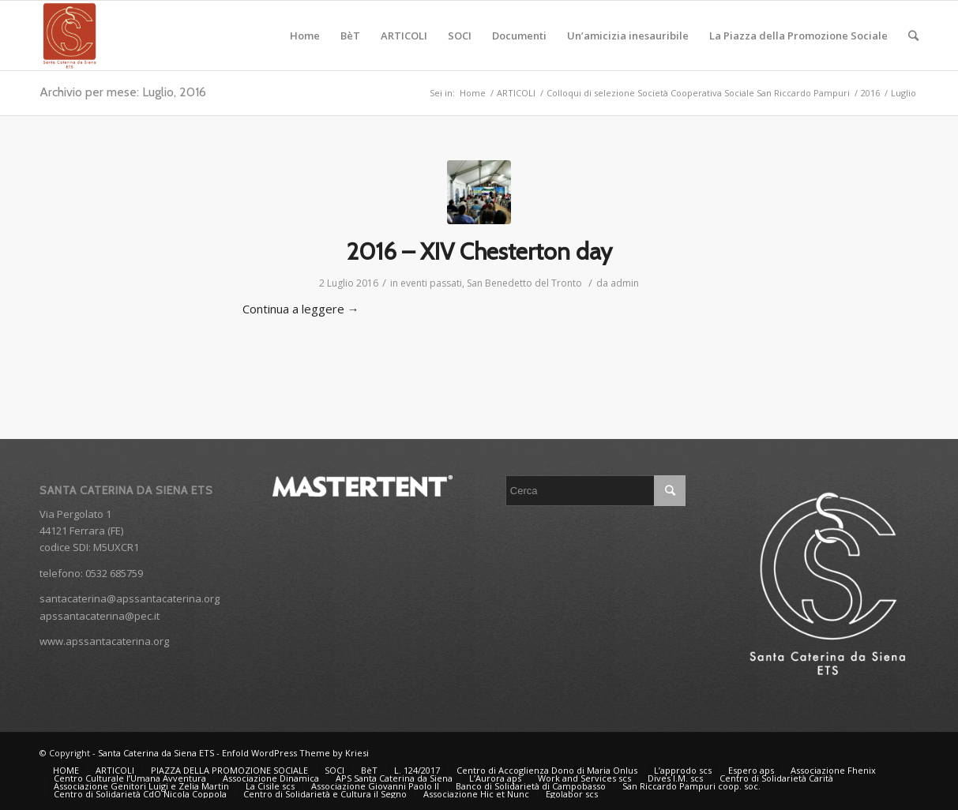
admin (624, 283)
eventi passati (431, 283)
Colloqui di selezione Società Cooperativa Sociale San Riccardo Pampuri (698, 93)
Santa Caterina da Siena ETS (156, 753)
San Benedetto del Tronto (524, 283)
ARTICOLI (516, 93)
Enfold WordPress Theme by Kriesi (295, 753)
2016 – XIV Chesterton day (479, 251)
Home (473, 93)
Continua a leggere (300, 309)
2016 (870, 93)
